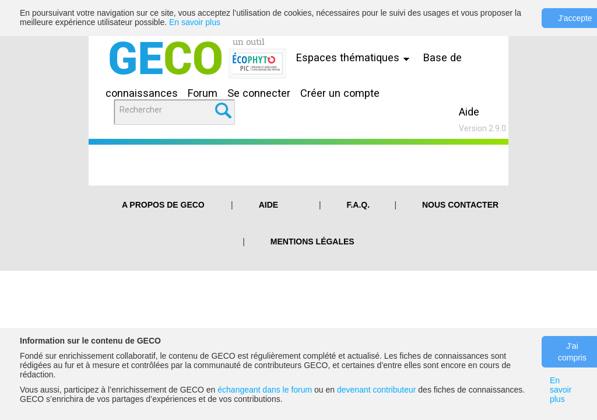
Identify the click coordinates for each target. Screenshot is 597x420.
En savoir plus (194, 22)
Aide (469, 112)
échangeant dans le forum (264, 389)
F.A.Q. (358, 204)
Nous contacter (460, 204)
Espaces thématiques (355, 57)
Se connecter (258, 93)
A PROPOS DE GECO (163, 204)
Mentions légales (312, 241)
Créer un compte (340, 93)
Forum (202, 93)
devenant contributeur (376, 389)
